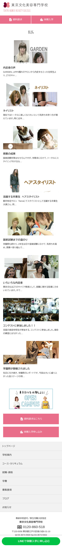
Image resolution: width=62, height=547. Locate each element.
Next (56, 399)
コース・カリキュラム (12, 463)
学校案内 (7, 455)
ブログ (5, 498)
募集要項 (7, 489)
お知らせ (6, 507)
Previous (5, 399)
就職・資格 (7, 472)
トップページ (8, 446)
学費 (4, 481)
